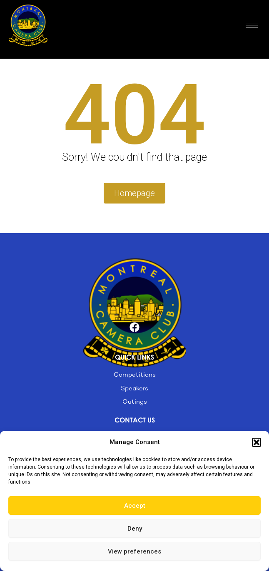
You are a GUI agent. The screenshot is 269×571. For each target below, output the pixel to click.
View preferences (134, 551)
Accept (134, 505)
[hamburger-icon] (251, 25)
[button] (256, 442)
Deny (134, 528)
